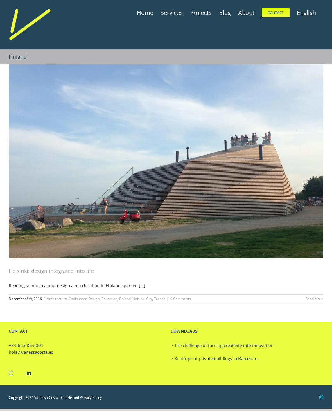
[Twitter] (20, 373)
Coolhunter (78, 298)
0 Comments (180, 298)
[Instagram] (11, 373)
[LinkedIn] (29, 373)
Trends (159, 298)
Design (94, 298)
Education (109, 298)
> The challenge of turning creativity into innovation (222, 345)
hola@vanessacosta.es (31, 352)
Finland (125, 298)
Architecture (57, 298)
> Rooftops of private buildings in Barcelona (214, 358)
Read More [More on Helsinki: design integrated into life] (314, 298)
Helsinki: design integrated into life (51, 270)
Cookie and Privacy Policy (81, 397)
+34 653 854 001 (26, 345)
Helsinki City (142, 298)
